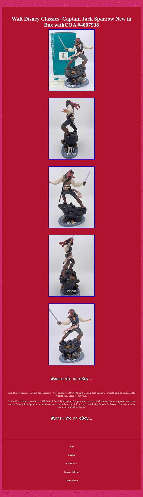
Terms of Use (71, 480)
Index (71, 446)
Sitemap (71, 455)
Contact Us (71, 463)
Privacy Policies (71, 472)
